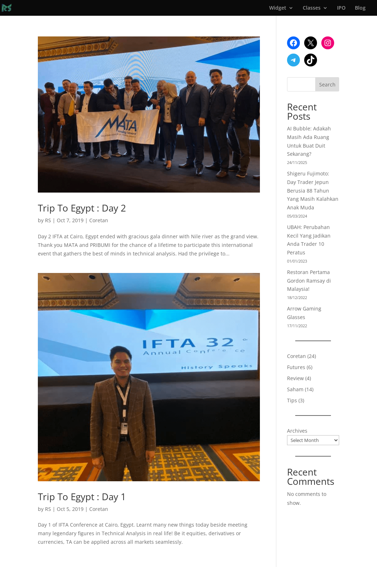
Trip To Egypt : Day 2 (82, 208)
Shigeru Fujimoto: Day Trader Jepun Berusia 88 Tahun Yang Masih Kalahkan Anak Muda (312, 190)
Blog (360, 8)
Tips (292, 400)
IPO (341, 8)
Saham (295, 389)
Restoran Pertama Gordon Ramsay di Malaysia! (309, 281)
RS (48, 220)
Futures (296, 367)
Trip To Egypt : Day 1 (82, 496)
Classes (312, 8)
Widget (277, 8)
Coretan (98, 220)
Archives (297, 430)
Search (327, 84)
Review (295, 378)
